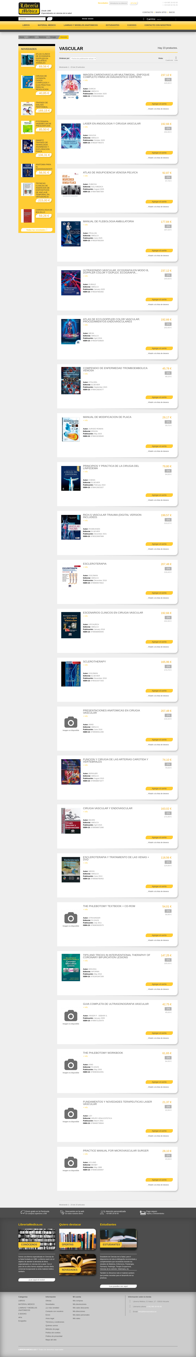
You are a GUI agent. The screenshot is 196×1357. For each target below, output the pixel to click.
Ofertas (48, 1301)
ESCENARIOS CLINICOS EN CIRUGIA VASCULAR (113, 612)
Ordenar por (64, 58)
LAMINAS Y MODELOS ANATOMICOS (81, 25)
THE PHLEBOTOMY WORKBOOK (103, 1053)
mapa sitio (161, 12)
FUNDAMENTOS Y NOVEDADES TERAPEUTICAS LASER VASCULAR (117, 1103)
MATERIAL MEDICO (47, 25)
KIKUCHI (92, 135)
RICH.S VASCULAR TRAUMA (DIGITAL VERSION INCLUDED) (112, 516)
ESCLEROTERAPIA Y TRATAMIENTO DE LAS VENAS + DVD (116, 858)
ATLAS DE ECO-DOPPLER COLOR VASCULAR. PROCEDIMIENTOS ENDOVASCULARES (111, 320)
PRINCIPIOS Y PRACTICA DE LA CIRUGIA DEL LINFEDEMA (111, 467)
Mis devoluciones (79, 1304)
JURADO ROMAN (96, 429)
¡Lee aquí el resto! (37, 1280)
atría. (20, 1317)
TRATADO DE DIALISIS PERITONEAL (42, 105)
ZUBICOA (93, 184)
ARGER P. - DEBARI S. (98, 1016)
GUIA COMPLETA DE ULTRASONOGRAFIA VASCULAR (116, 1004)
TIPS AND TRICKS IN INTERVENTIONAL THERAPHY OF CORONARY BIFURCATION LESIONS (116, 956)
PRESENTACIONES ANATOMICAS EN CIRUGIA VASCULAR (111, 711)
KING (91, 1065)
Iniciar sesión (87, 19)
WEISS (92, 871)
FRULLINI (93, 233)
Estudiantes (112, 25)
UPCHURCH (94, 624)
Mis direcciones (79, 1311)
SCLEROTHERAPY (94, 661)
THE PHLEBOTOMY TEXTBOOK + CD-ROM (109, 906)
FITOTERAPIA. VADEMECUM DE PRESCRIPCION (43, 123)
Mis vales (76, 1318)
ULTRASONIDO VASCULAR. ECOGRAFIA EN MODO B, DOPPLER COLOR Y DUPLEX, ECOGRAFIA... (116, 271)
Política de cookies (53, 1333)
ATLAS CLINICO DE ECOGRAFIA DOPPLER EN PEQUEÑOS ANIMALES (43, 58)
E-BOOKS (132, 25)
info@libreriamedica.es (147, 1312)
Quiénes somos (52, 1325)
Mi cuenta (77, 1297)
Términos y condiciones (55, 1322)
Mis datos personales (81, 1315)
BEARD (92, 820)
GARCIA (92, 89)
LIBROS (26, 25)
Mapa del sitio (51, 1340)
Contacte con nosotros (158, 25)
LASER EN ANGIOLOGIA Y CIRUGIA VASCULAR (112, 123)
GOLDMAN (93, 575)
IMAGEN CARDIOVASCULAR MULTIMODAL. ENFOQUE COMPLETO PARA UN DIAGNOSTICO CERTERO (116, 75)
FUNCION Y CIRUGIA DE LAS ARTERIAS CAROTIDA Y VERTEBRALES (115, 760)
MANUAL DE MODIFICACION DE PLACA (107, 417)
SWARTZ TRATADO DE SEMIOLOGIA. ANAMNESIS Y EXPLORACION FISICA (43, 145)
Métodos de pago (52, 1329)
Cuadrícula (169, 58)
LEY (90, 1116)
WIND (91, 725)
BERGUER (93, 773)
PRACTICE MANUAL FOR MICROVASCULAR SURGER (115, 1150)
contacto (148, 12)
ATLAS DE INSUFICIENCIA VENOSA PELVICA (110, 172)
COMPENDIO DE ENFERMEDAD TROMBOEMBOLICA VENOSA (115, 369)
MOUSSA (93, 969)
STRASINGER (94, 918)
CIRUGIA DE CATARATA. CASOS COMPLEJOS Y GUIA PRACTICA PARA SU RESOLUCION (43, 82)
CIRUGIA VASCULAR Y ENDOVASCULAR (107, 808)
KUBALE (92, 284)
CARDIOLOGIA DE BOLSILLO (44, 211)
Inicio (172, 12)
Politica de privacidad (54, 1336)
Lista (176, 58)
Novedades (29, 49)
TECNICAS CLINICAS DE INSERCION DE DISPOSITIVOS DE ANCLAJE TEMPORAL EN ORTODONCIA (43, 190)
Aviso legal (50, 1318)
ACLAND (92, 1162)
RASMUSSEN (94, 529)
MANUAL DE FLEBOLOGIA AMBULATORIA (108, 221)
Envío (48, 1315)
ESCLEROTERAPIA (94, 564)
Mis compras (78, 1301)
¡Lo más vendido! (52, 1308)
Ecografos (22, 1321)
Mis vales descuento (81, 1308)
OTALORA (93, 382)
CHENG (92, 480)
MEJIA (91, 333)
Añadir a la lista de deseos (158, 109)
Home (21, 37)
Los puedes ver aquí (118, 1286)
